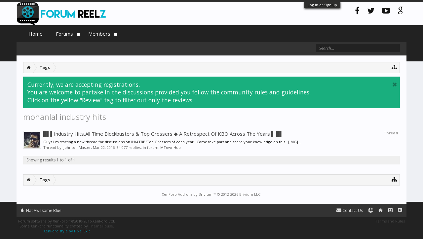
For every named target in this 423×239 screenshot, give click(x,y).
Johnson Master (77, 147)
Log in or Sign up (322, 4)
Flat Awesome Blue (41, 210)
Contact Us (349, 210)
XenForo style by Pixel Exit (67, 230)
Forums (64, 33)
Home (35, 33)
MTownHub (170, 147)
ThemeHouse (101, 225)
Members (99, 33)
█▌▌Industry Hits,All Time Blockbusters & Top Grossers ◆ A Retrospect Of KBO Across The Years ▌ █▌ (163, 133)
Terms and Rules (390, 221)
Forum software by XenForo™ (66, 221)
